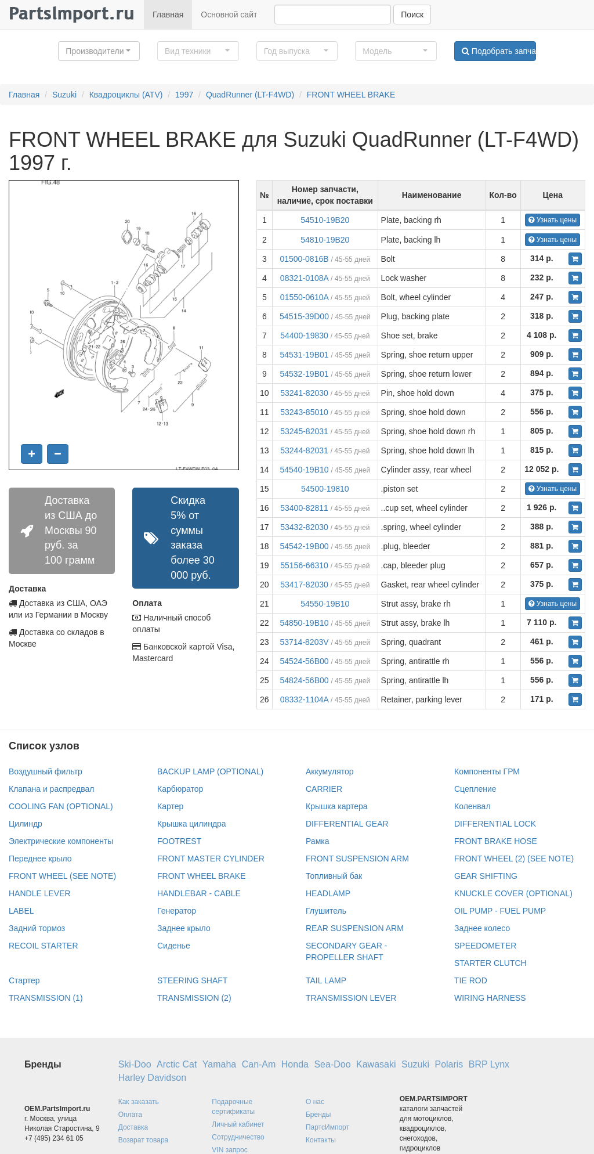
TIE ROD (470, 980)
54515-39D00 (304, 316)
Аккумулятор (330, 771)
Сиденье (173, 945)
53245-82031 (304, 431)
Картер (170, 806)
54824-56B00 (304, 680)
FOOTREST (179, 841)
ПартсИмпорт (327, 1127)
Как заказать (138, 1102)
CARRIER (324, 789)
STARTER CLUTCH (490, 963)
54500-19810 (325, 488)
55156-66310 (304, 565)
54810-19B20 (324, 239)
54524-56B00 (304, 661)
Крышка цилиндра (191, 823)
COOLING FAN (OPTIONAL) (61, 806)
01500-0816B (304, 259)
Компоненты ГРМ (487, 771)
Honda (295, 1064)
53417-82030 (304, 584)
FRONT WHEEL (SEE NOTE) (62, 876)
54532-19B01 (304, 373)
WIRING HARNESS (490, 997)
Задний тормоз (37, 928)
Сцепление (475, 789)
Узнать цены (552, 220)
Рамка (317, 841)
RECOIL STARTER (43, 945)
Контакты (321, 1140)
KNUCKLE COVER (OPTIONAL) (513, 893)
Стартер (24, 980)
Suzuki (64, 94)
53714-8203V (304, 642)
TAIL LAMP (326, 980)
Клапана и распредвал (51, 789)
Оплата (130, 1114)
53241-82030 (304, 393)
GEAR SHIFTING (485, 876)
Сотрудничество (238, 1137)
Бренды (318, 1114)
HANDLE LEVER (40, 893)
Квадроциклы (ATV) (126, 94)
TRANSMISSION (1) (46, 997)
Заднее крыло (184, 928)
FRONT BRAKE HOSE (495, 841)
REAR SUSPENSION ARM (355, 928)
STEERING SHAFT (192, 980)
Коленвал (472, 806)
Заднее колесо (482, 928)
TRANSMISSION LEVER (351, 997)
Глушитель (326, 910)
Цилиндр (25, 823)
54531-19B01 (304, 354)
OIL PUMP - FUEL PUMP (500, 910)
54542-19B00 (304, 546)
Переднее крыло (40, 858)
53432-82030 (304, 527)
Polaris (448, 1064)
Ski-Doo (134, 1064)
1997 (184, 94)
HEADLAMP (328, 893)
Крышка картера (337, 806)
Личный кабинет (238, 1124)
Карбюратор (180, 789)
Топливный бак (334, 876)
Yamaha (219, 1064)
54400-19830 (304, 335)
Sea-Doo (332, 1064)
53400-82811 (304, 508)
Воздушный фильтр (45, 771)
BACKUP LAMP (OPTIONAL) (210, 771)
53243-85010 (304, 412)
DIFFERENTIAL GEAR (347, 823)
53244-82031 (304, 450)
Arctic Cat (177, 1064)
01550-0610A (304, 297)
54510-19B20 (324, 220)
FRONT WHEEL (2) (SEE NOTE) (514, 858)
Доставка (133, 1127)
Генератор (176, 910)
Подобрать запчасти (499, 51)
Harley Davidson (152, 1078)
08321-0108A (304, 278)
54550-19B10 (324, 603)
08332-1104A (304, 699)
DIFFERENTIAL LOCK (495, 823)
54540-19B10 (304, 469)
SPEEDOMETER (485, 945)
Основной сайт (229, 14)
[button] (99, 51)
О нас (315, 1102)
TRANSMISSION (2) (194, 997)
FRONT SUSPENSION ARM (357, 858)
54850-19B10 (304, 623)
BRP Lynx (489, 1064)
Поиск (412, 14)
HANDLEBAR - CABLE (199, 893)
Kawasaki (376, 1064)
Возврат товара (143, 1140)
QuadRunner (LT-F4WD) (250, 94)
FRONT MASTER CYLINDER (211, 858)
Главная (168, 14)
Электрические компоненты (61, 841)
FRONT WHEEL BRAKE (351, 94)
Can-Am (259, 1064)
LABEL (21, 910)
